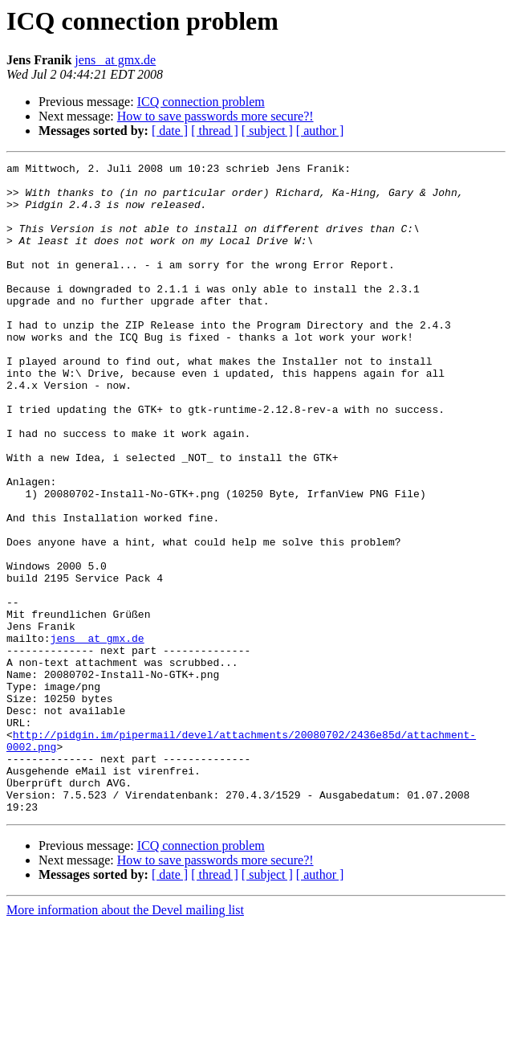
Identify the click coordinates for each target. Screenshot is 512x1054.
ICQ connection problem (201, 101)
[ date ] (170, 130)
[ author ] (320, 130)
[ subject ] (267, 130)
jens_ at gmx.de (115, 60)
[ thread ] (214, 130)
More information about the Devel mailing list (125, 1040)
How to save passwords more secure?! (215, 116)
